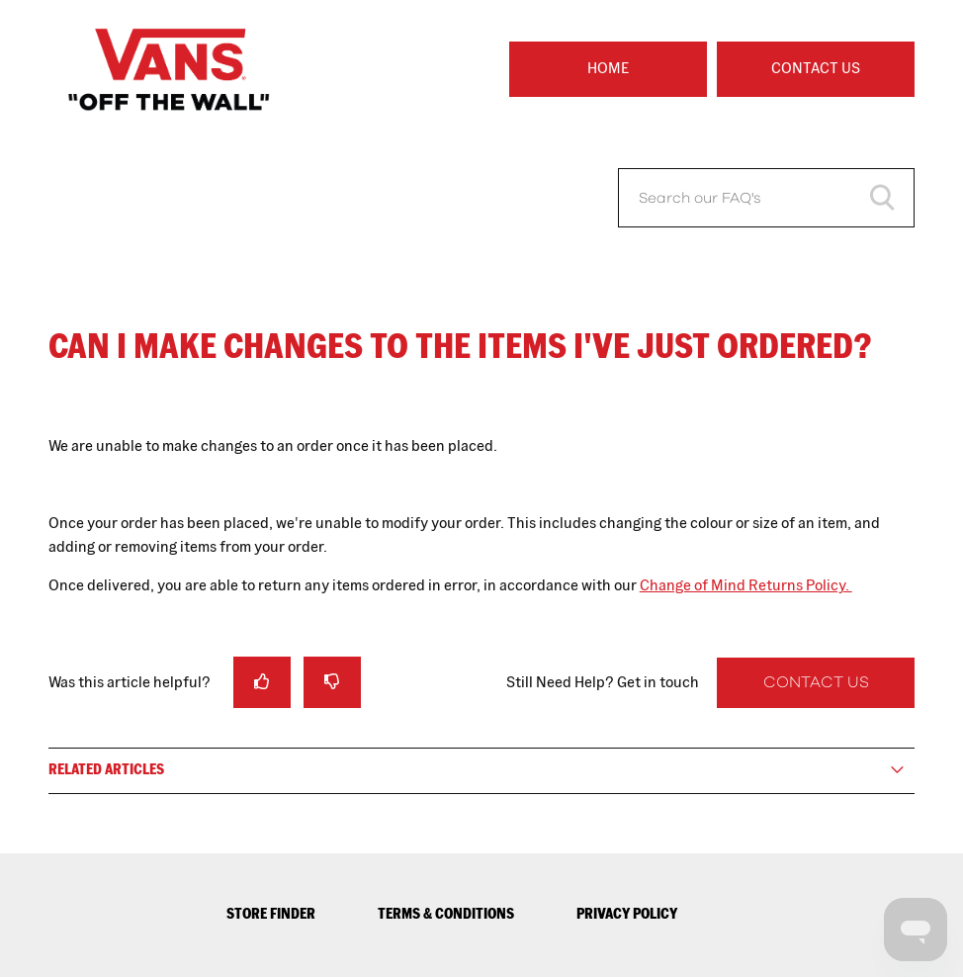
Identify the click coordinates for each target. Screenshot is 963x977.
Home (608, 67)
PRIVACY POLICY (626, 913)
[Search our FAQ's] (766, 197)
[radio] (262, 682)
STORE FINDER (270, 913)
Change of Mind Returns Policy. (746, 585)
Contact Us (815, 67)
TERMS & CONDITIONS (446, 913)
